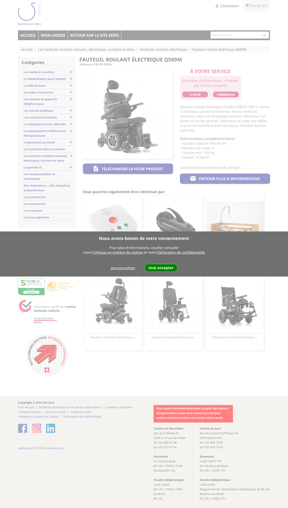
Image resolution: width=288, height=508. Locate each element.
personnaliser (123, 267)
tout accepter (161, 267)
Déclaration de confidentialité (180, 252)
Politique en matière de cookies (117, 252)
